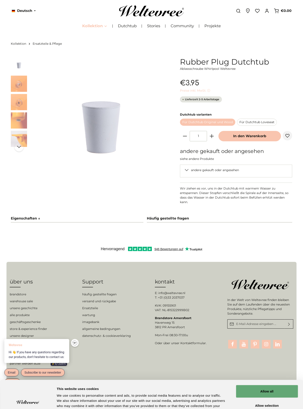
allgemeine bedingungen (101, 329)
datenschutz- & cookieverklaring (106, 336)
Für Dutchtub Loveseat (256, 122)
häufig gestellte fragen (99, 294)
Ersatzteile (90, 308)
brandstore (18, 294)
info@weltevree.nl (171, 293)
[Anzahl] (198, 136)
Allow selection (267, 377)
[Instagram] (266, 344)
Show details (227, 400)
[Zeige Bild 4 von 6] (104, 194)
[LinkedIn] (277, 344)
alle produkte (20, 315)
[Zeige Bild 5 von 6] (111, 194)
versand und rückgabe (99, 301)
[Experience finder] (248, 10)
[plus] (212, 136)
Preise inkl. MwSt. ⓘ (195, 90)
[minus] (185, 136)
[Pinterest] (255, 344)
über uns (21, 282)
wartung (88, 315)
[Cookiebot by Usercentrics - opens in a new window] (28, 400)
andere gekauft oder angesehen (215, 170)
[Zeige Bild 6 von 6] (118, 194)
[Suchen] (238, 10)
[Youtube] (243, 344)
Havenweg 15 (165, 323)
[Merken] (287, 135)
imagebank (90, 322)
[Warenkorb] (282, 10)
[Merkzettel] (257, 10)
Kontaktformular (193, 343)
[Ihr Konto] (267, 10)
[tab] (219, 219)
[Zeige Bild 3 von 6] (97, 194)
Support (92, 282)
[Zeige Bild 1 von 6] (84, 194)
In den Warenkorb (249, 136)
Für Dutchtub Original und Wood (207, 122)
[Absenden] (289, 324)
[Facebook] (232, 344)
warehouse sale (21, 301)
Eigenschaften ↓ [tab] (25, 218)
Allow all (267, 363)
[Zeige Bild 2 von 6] (91, 194)
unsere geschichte (23, 308)
